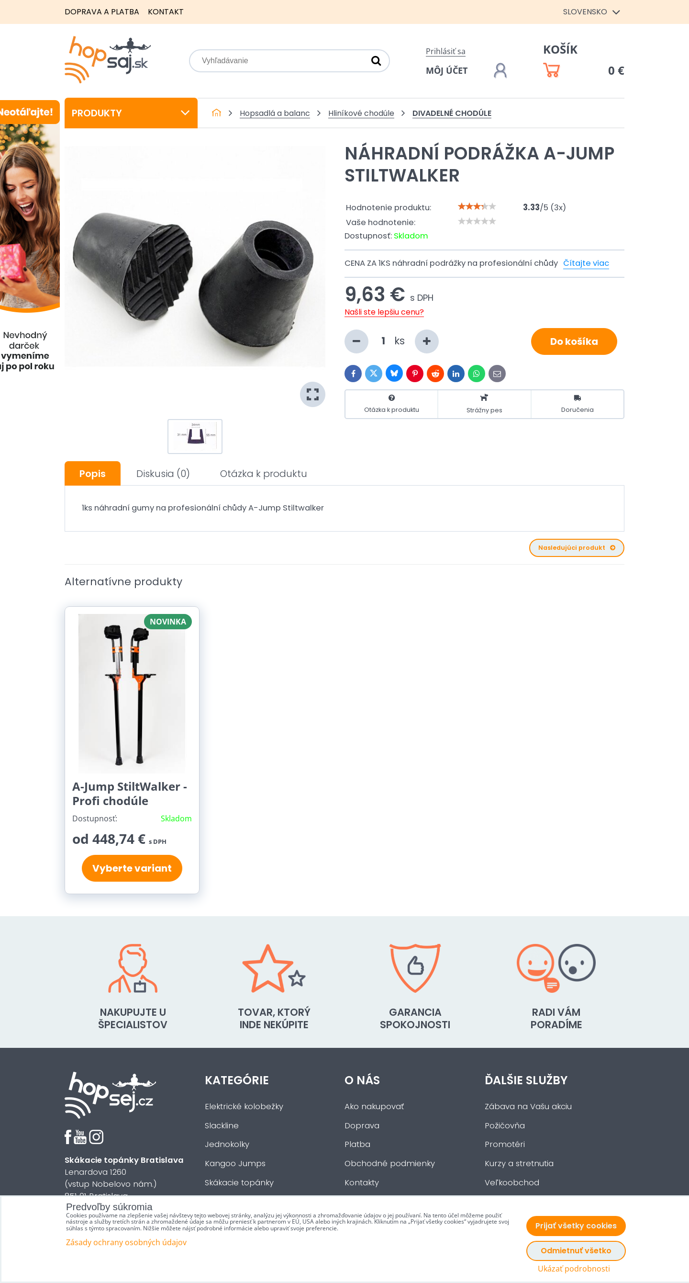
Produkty (131, 113)
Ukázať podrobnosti (574, 1269)
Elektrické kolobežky (244, 1106)
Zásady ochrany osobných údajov (126, 1242)
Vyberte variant (132, 868)
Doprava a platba (102, 11)
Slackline (222, 1125)
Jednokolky (227, 1144)
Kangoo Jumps (235, 1163)
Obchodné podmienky (389, 1163)
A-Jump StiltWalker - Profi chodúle (129, 793)
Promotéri (505, 1144)
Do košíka (574, 341)
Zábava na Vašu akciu (528, 1106)
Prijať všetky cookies (576, 1225)
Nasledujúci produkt (576, 548)
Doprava (361, 1125)
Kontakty (361, 1182)
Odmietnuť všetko (576, 1250)
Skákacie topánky (239, 1182)
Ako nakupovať (374, 1106)
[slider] (477, 206)
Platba (357, 1144)
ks (391, 341)
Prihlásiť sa (446, 51)
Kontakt (166, 11)
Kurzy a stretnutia (519, 1163)
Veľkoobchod (512, 1182)
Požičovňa (505, 1125)
